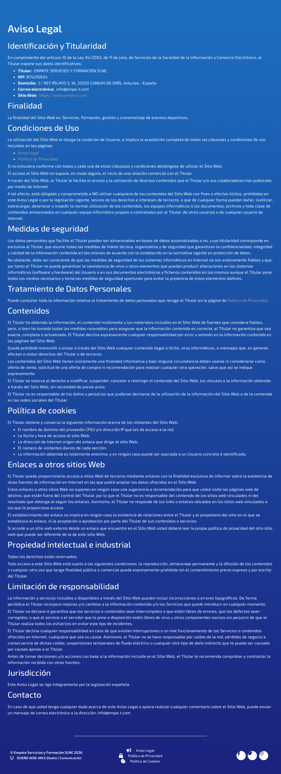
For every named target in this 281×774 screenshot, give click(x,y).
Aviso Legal (28, 153)
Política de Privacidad (38, 159)
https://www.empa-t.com (63, 95)
